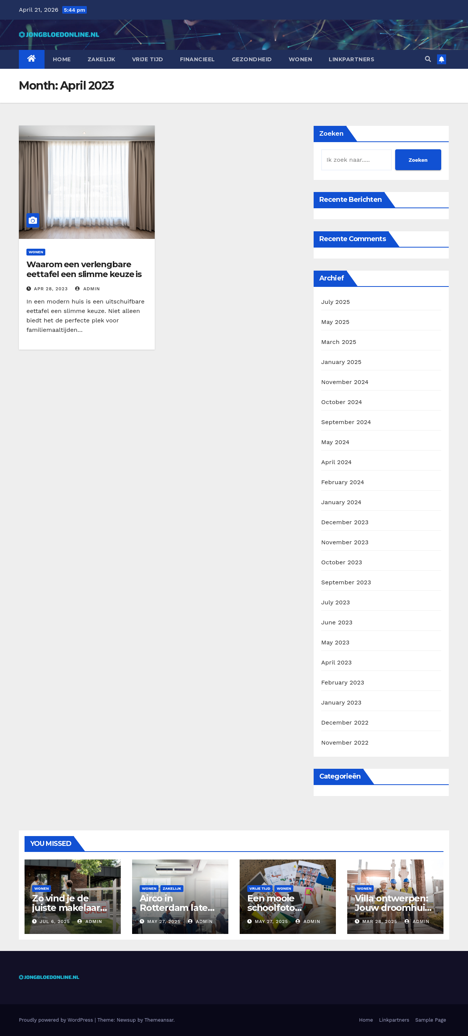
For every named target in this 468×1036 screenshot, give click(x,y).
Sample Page (430, 1020)
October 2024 (341, 402)
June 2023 (337, 622)
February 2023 (342, 682)
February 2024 (342, 482)
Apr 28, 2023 (51, 288)
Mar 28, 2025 (379, 921)
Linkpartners (351, 59)
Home (62, 59)
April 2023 (336, 662)
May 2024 (335, 442)
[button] (428, 59)
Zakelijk (101, 59)
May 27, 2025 (163, 921)
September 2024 (346, 422)
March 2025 (338, 341)
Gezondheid (252, 59)
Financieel (197, 59)
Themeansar (159, 1020)
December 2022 (345, 722)
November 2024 (344, 382)
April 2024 (336, 462)
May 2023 (335, 642)
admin (87, 288)
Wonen (301, 59)
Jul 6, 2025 (55, 921)
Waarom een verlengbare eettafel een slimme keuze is (84, 269)
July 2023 (335, 602)
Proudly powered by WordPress (57, 1020)
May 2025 (335, 321)
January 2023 (341, 702)
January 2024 (341, 502)
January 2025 (341, 361)
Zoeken (331, 133)
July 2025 (335, 301)
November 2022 (344, 742)
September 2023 (346, 582)
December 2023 (345, 522)
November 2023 (344, 542)
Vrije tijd (147, 59)
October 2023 (341, 562)
